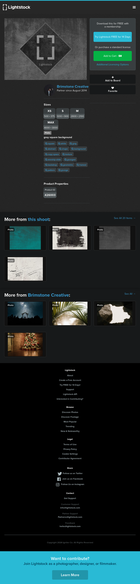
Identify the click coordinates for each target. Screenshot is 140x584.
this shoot (38, 219)
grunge (63, 170)
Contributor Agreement (70, 458)
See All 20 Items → (125, 218)
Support (70, 389)
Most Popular (70, 421)
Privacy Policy (70, 449)
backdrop (51, 164)
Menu (134, 7)
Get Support (70, 498)
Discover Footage (70, 416)
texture (67, 154)
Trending (70, 426)
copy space (52, 154)
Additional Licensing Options (113, 64)
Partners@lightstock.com (70, 516)
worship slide (53, 159)
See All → (130, 294)
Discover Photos (70, 412)
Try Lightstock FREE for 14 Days (113, 37)
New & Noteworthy (70, 431)
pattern (50, 170)
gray (73, 143)
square (50, 143)
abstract (50, 148)
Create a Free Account (70, 380)
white (62, 143)
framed (81, 164)
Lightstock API (70, 394)
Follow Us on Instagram (72, 484)
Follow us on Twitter (73, 473)
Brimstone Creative (73, 86)
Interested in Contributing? (70, 398)
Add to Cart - (113, 56)
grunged (70, 159)
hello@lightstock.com (70, 526)
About (70, 375)
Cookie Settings (70, 453)
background (78, 148)
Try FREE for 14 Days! (70, 384)
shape (63, 148)
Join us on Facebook (72, 478)
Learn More (70, 574)
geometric (67, 164)
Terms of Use (70, 444)
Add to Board (112, 79)
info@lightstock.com (70, 507)
